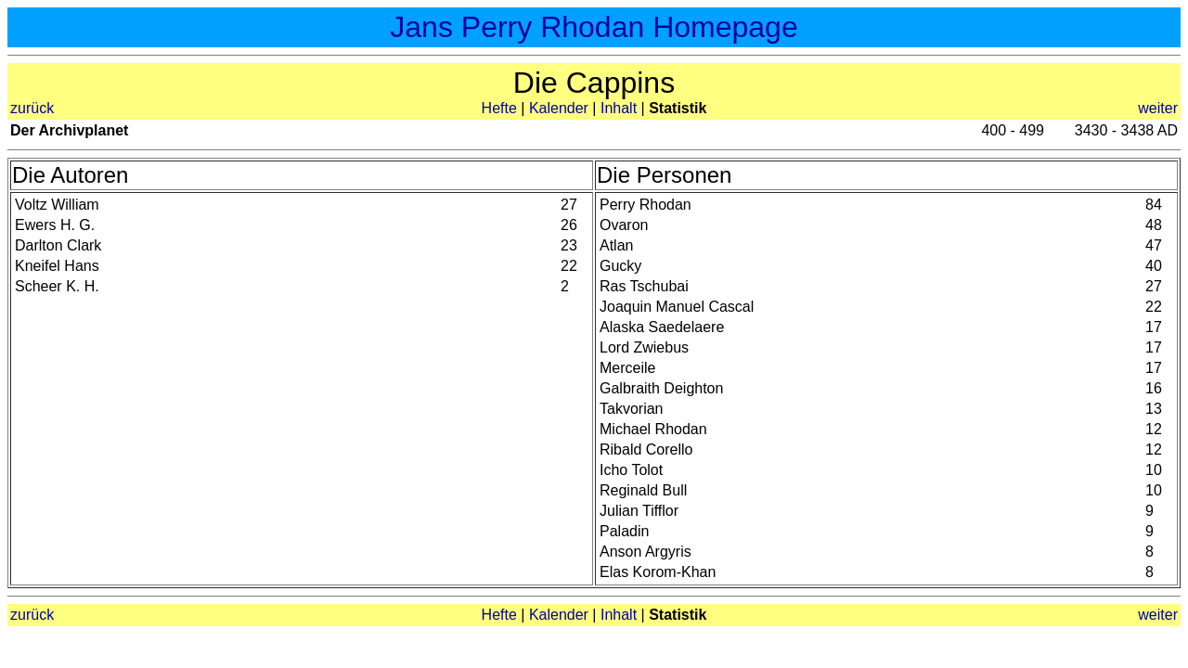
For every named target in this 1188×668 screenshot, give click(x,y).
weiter (1158, 108)
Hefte (499, 108)
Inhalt (618, 108)
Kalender (558, 108)
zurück (32, 108)
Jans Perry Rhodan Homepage (593, 27)
